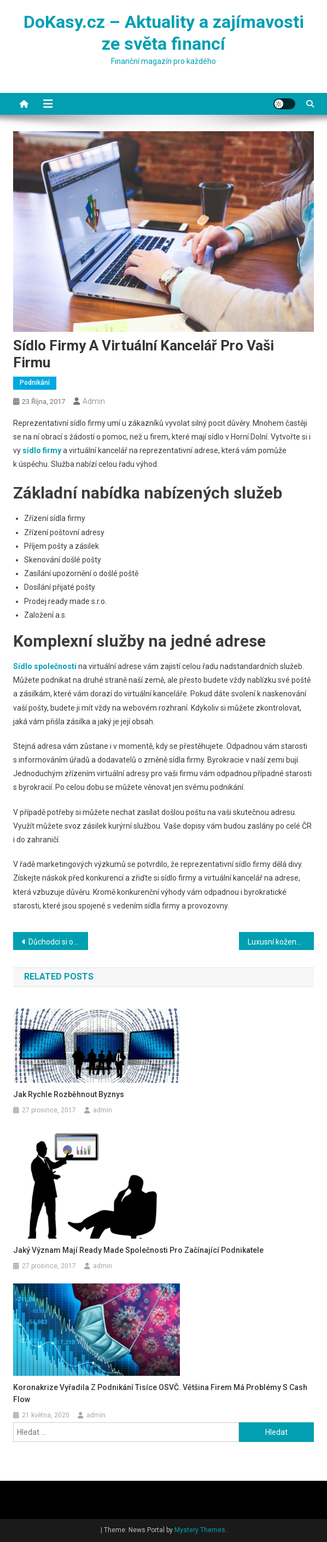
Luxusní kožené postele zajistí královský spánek (281, 941)
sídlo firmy (41, 450)
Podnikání (35, 382)
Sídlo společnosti (45, 666)
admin (94, 401)
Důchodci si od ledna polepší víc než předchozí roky (58, 941)
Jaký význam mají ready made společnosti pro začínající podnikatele (138, 1250)
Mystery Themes (199, 1530)
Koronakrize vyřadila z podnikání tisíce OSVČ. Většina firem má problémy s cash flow (160, 1393)
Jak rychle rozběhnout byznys (68, 1094)
